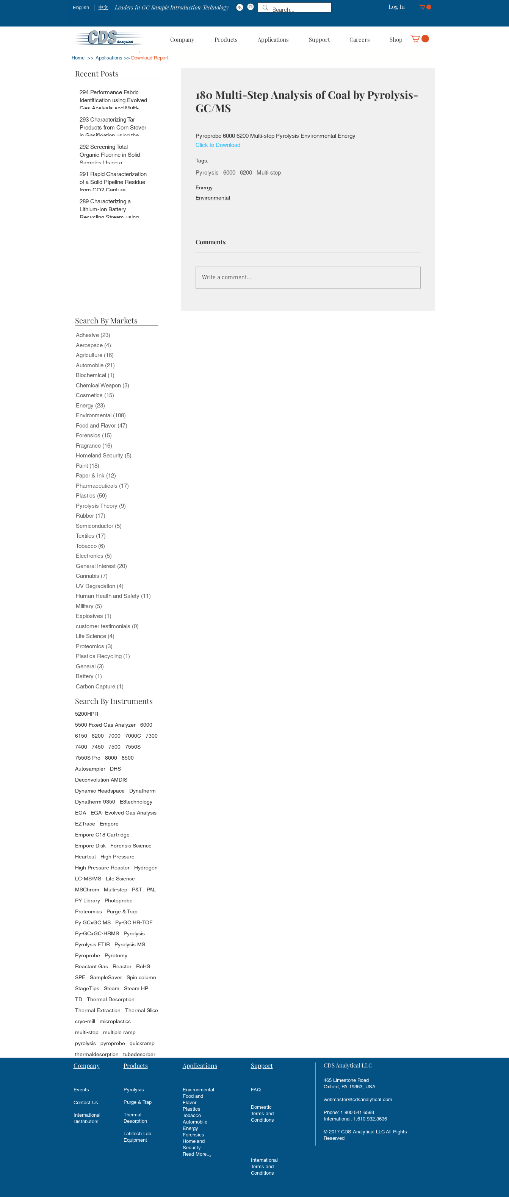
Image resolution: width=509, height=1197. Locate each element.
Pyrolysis (207, 172)
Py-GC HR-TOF (134, 922)
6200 (246, 172)
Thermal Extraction (98, 1010)
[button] (425, 7)
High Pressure (117, 857)
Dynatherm (142, 791)
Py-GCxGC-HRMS (97, 933)
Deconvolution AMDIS (101, 780)
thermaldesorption (97, 1054)
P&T (137, 889)
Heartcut (85, 857)
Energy (204, 187)
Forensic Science (131, 846)
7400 (81, 747)
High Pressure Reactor (102, 868)
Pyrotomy (116, 955)
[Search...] (294, 10)
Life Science (120, 879)
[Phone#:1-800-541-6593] (239, 7)
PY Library (87, 900)
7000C (133, 736)
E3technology (136, 802)
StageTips (87, 988)
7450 (98, 747)
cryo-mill (85, 1021)
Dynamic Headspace (100, 791)
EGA (80, 813)
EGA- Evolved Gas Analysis (124, 813)
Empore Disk (90, 846)
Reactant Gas (91, 966)
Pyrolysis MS (129, 944)
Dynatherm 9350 (95, 802)
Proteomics (88, 911)
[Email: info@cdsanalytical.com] (250, 6)
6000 (229, 172)
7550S (133, 747)
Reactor (122, 966)
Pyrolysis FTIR (92, 944)
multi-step (87, 1032)
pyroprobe (112, 1043)
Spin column (141, 977)
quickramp (142, 1043)
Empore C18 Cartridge (102, 835)
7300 (152, 736)
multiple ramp (119, 1032)
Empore (109, 824)
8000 (111, 758)
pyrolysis (85, 1043)
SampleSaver (106, 977)
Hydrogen (146, 868)
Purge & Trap (122, 911)
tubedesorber (139, 1054)
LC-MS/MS (88, 879)
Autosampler (90, 769)
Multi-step (269, 172)
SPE (80, 977)
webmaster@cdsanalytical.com (358, 1099)
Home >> (83, 58)
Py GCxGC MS (93, 922)
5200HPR (86, 714)
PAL (151, 889)
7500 (114, 747)
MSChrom (87, 889)
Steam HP (136, 988)
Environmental (213, 198)
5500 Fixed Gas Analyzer (105, 725)
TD (78, 999)
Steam (111, 988)
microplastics (115, 1021)
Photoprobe (119, 900)
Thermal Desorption (111, 999)
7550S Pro (87, 758)
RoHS (143, 966)
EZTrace (85, 824)
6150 (81, 736)
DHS (115, 769)
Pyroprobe (87, 955)
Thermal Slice (141, 1010)
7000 (114, 736)
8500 (128, 758)
